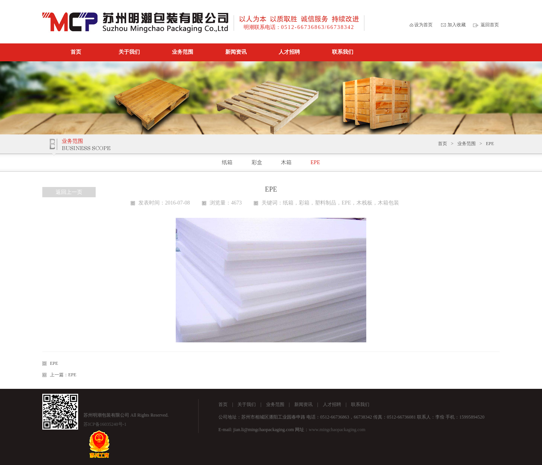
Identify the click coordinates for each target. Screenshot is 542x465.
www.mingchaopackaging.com (337, 429)
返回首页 (490, 24)
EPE (490, 143)
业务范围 (182, 52)
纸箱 (227, 162)
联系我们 (342, 52)
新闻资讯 (236, 52)
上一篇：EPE (63, 374)
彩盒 (257, 162)
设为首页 (423, 24)
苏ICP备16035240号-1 (105, 424)
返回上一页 (69, 192)
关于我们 (129, 52)
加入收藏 (456, 24)
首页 (76, 52)
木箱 (286, 162)
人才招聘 (289, 52)
